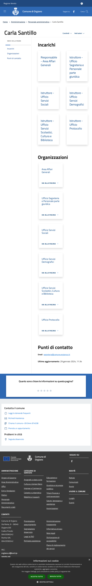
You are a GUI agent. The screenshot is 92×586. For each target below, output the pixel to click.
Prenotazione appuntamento (30, 523)
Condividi (67, 33)
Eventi (71, 502)
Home (5, 21)
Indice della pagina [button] (14, 41)
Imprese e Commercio (32, 488)
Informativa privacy (54, 528)
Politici (4, 495)
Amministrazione (18, 21)
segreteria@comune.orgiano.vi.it (57, 354)
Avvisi (71, 486)
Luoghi (72, 498)
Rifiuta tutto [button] (55, 576)
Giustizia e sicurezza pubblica (54, 487)
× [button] (89, 560)
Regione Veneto (10, 3)
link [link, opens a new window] (69, 572)
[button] (46, 582)
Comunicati (73, 482)
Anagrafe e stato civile (33, 479)
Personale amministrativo (38, 21)
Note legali (50, 533)
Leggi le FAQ (29, 536)
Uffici (3, 486)
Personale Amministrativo (7, 501)
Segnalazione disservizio (29, 530)
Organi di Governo (8, 477)
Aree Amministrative (9, 482)
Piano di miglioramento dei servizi (55, 547)
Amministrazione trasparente (53, 523)
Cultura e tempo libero (33, 484)
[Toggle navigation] (4, 11)
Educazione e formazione (51, 479)
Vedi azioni (79, 33)
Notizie (72, 477)
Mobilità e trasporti (32, 497)
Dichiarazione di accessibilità (52, 539)
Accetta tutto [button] (37, 577)
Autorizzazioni (52, 508)
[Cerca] (87, 11)
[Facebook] (72, 11)
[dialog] (46, 571)
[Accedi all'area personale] (81, 3)
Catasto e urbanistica (32, 492)
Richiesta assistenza (32, 540)
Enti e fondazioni (8, 490)
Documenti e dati (8, 507)
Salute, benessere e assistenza (54, 502)
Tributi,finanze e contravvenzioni (53, 495)
